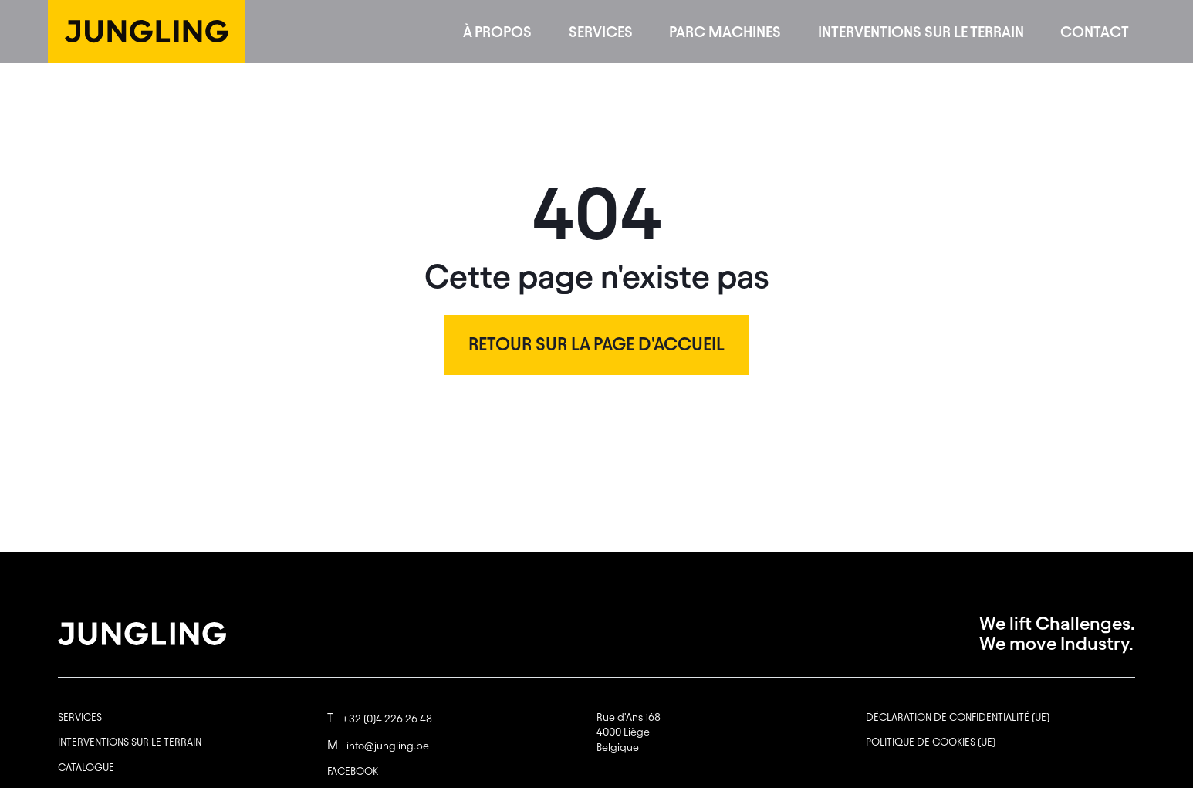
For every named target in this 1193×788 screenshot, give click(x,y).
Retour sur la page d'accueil (596, 344)
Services (601, 31)
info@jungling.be (378, 746)
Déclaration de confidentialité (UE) (957, 717)
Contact (1094, 31)
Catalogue (86, 767)
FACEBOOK (352, 771)
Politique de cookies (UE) (930, 742)
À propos (497, 31)
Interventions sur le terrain (921, 31)
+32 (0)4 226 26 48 (379, 719)
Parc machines (725, 31)
